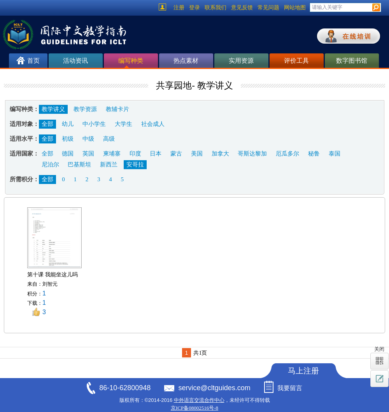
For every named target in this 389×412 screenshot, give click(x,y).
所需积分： (24, 179)
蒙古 (176, 153)
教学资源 (85, 109)
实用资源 (241, 60)
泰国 (334, 153)
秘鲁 (314, 153)
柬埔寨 (112, 153)
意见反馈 (242, 8)
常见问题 (268, 8)
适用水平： (24, 139)
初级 (68, 139)
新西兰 (108, 164)
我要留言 (289, 388)
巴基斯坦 (79, 164)
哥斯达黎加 (252, 153)
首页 (33, 60)
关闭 (379, 349)
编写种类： (24, 109)
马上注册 (303, 370)
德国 (68, 153)
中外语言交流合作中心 (199, 400)
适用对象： (24, 124)
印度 (135, 153)
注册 (178, 8)
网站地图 (295, 8)
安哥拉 (135, 164)
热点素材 (185, 60)
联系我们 (215, 8)
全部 (47, 124)
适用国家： (24, 153)
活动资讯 (75, 60)
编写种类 (130, 62)
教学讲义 (53, 109)
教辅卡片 (117, 109)
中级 (88, 139)
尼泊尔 (50, 164)
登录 (194, 8)
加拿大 (220, 153)
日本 (155, 153)
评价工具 (296, 60)
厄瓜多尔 (287, 153)
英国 (88, 153)
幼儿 (68, 124)
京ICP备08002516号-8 (194, 408)
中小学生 (94, 124)
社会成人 (153, 124)
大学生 (123, 124)
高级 (109, 139)
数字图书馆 (351, 60)
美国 (197, 153)
